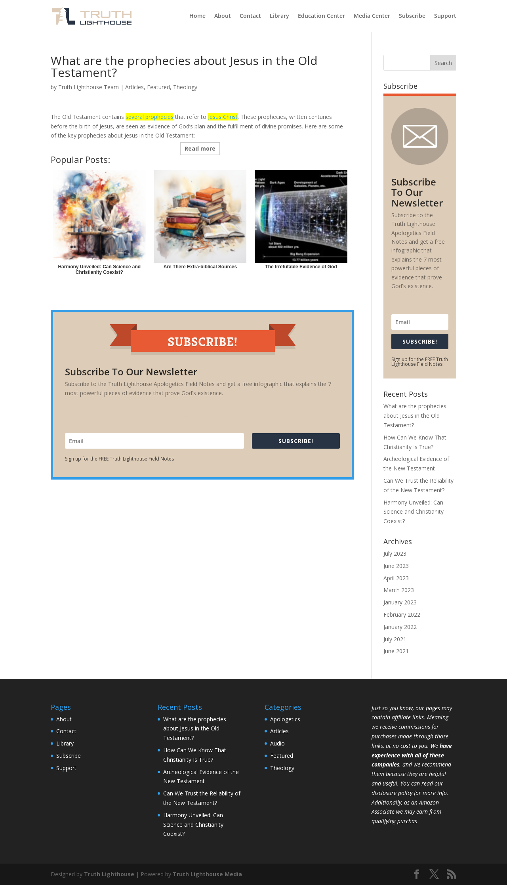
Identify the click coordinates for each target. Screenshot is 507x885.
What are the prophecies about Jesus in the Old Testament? (414, 415)
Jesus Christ (223, 116)
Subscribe (412, 16)
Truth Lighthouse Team (88, 87)
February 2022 (401, 614)
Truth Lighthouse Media (207, 874)
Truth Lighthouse (109, 874)
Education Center (321, 16)
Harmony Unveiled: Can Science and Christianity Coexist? (413, 512)
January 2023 (400, 602)
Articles (134, 87)
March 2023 (398, 590)
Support (445, 16)
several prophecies (149, 116)
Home (197, 16)
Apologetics (285, 719)
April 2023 (396, 578)
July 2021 (394, 639)
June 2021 (396, 651)
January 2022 (400, 627)
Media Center (372, 16)
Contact (250, 16)
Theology (185, 87)
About (222, 16)
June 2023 (396, 566)
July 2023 (394, 553)
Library (279, 16)
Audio (277, 743)
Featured (158, 87)
